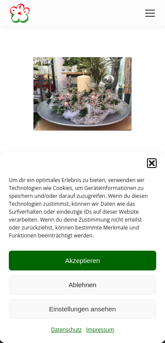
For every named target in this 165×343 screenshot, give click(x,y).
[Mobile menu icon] (150, 13)
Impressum (100, 329)
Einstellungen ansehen (82, 309)
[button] (151, 163)
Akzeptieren (82, 260)
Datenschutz (66, 329)
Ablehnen (82, 284)
